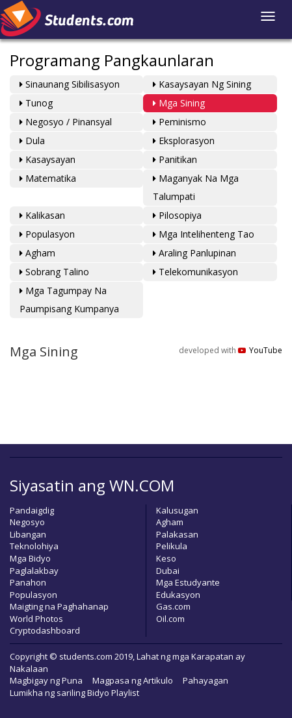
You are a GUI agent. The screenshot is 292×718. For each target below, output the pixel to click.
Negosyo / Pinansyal (66, 122)
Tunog (36, 103)
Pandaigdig (32, 510)
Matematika (48, 178)
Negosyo (27, 522)
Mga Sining (179, 103)
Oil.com (170, 619)
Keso (166, 558)
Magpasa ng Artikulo (132, 680)
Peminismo (179, 122)
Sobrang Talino (54, 272)
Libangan (28, 534)
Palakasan (177, 534)
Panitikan (175, 159)
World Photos (36, 619)
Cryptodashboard (45, 630)
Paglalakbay (34, 570)
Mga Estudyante (188, 582)
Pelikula (171, 546)
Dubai (167, 570)
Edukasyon (178, 594)
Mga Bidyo (30, 558)
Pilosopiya (177, 215)
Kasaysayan (47, 159)
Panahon (28, 582)
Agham (37, 253)
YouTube (260, 350)
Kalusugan (177, 510)
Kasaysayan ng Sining (202, 84)
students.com (86, 656)
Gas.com (173, 606)
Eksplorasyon (184, 140)
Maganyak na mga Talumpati (196, 187)
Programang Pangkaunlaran (112, 60)
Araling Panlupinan (194, 253)
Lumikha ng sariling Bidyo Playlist (74, 693)
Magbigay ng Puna (46, 680)
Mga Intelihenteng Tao (203, 234)
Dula (32, 140)
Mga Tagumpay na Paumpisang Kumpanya (69, 299)
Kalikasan (42, 215)
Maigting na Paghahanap (59, 606)
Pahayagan (205, 680)
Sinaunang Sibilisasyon (70, 84)
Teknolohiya (34, 546)
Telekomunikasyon (195, 272)
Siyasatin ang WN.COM (92, 485)
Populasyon (47, 234)
